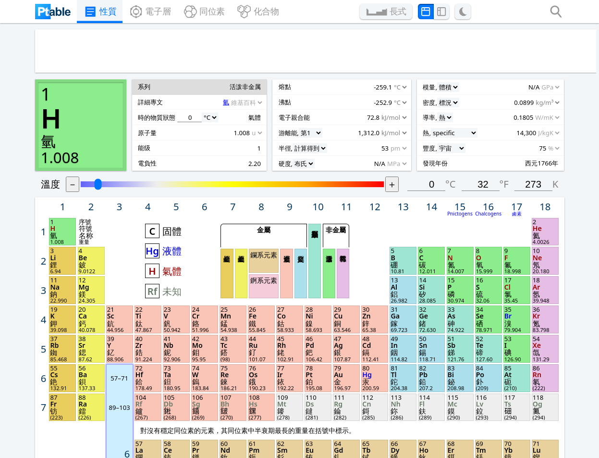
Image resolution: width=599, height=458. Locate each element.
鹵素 (549, 116)
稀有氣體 (397, 168)
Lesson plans (258, 411)
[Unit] (77, 204)
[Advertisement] (288, 54)
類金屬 (372, 157)
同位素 (203, 12)
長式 (408, 12)
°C (489, 88)
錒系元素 (327, 174)
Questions (159, 411)
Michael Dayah (314, 447)
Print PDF (351, 399)
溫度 (141, 88)
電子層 (143, 12)
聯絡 (436, 423)
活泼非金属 (384, 168)
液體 (246, 148)
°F (537, 88)
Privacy (152, 423)
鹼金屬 (294, 168)
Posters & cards (264, 399)
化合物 (263, 12)
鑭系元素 (327, 152)
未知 (246, 184)
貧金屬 (359, 168)
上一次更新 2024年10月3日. (379, 447)
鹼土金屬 (307, 168)
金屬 (327, 130)
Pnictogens (500, 116)
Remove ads (257, 423)
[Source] (102, 190)
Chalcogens (524, 116)
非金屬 (391, 130)
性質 (87, 12)
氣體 (246, 166)
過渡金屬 (346, 168)
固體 (246, 131)
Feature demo (166, 399)
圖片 (341, 411)
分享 (436, 411)
